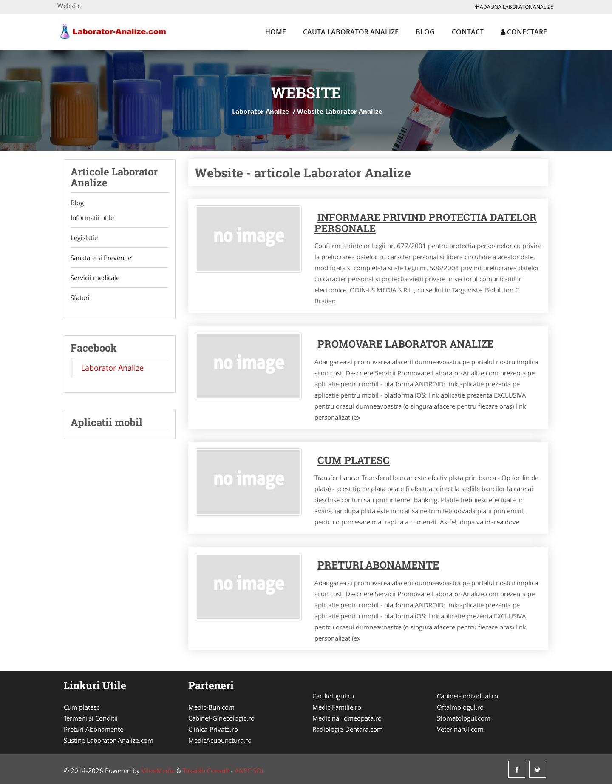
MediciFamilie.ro (336, 707)
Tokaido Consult (206, 770)
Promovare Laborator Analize (405, 344)
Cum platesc (353, 460)
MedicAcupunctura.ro (220, 740)
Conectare (524, 32)
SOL (259, 770)
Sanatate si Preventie (101, 258)
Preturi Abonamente (93, 729)
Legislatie (84, 238)
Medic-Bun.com (211, 707)
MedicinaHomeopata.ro (347, 718)
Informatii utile (92, 218)
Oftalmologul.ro (460, 707)
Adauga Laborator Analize (514, 6)
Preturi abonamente (378, 565)
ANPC (243, 770)
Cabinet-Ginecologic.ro (221, 718)
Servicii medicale (95, 278)
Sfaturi (80, 298)
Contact (468, 32)
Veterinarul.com (460, 729)
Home (275, 32)
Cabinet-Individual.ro (467, 696)
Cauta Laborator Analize (351, 32)
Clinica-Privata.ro (213, 729)
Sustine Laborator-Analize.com (108, 740)
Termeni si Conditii (91, 718)
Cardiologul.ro (333, 696)
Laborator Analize (260, 111)
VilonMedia (158, 770)
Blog (425, 32)
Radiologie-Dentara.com (347, 729)
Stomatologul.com (463, 718)
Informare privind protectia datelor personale (425, 222)
